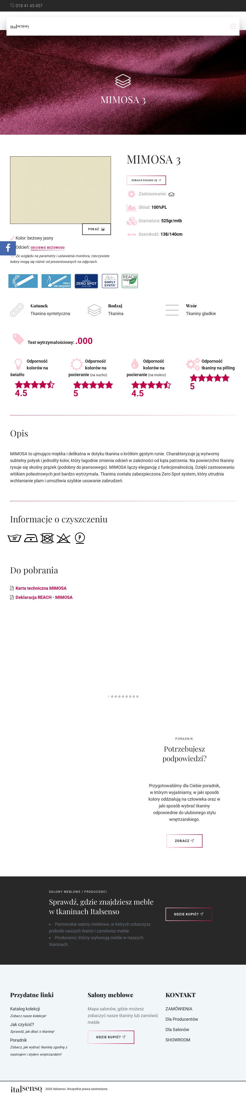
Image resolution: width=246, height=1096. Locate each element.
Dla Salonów (177, 1029)
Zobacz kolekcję (146, 180)
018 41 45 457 (29, 5)
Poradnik (18, 1040)
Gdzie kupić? (189, 914)
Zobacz (184, 841)
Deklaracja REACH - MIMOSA (44, 597)
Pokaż (96, 229)
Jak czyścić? (22, 1024)
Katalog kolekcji (25, 1008)
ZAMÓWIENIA (179, 1008)
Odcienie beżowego (48, 247)
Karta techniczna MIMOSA (41, 588)
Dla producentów (182, 1019)
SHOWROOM (178, 1039)
